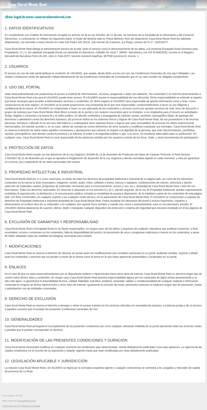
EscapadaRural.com (26, 401)
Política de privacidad (30, 406)
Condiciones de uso (11, 406)
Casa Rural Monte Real (27, 4)
